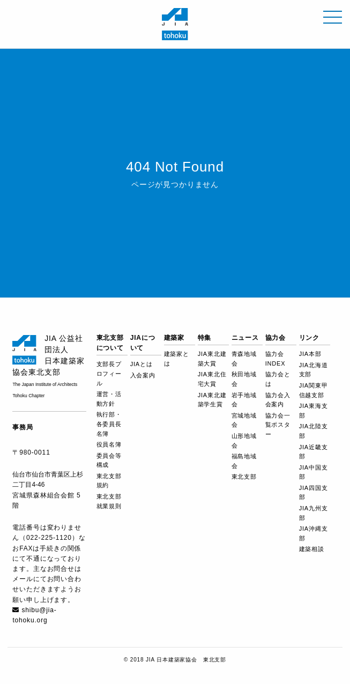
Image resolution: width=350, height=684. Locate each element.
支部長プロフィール (109, 373)
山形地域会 (244, 441)
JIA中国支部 (313, 472)
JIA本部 (310, 354)
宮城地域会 (244, 420)
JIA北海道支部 (313, 370)
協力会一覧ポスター (278, 424)
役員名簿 (109, 444)
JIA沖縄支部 (313, 533)
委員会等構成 (109, 460)
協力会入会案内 (278, 400)
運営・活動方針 (109, 399)
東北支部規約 (109, 481)
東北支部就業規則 (109, 501)
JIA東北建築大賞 (212, 359)
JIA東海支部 (313, 411)
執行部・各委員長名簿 (109, 423)
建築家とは (176, 359)
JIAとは (141, 364)
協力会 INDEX (275, 359)
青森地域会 (244, 359)
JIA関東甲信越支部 (313, 390)
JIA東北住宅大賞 (212, 379)
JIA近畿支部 (313, 452)
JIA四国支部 (313, 493)
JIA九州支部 (313, 513)
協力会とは (278, 379)
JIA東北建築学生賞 (212, 400)
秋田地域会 (244, 379)
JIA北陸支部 (313, 431)
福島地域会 (244, 461)
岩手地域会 (244, 400)
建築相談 (311, 549)
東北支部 (244, 476)
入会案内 (142, 375)
